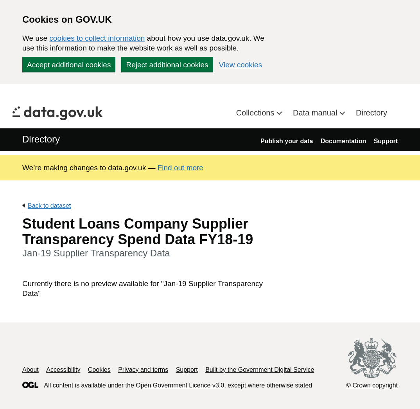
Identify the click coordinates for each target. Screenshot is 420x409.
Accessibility (63, 369)
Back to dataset (49, 205)
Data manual (316, 112)
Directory (371, 112)
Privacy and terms (143, 369)
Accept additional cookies (69, 65)
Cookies (99, 369)
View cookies (240, 64)
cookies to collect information (97, 38)
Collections (256, 112)
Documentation (343, 141)
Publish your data (286, 141)
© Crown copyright (372, 385)
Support (386, 141)
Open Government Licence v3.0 (180, 385)
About (30, 369)
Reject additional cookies (167, 65)
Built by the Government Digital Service (259, 369)
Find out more (180, 168)
